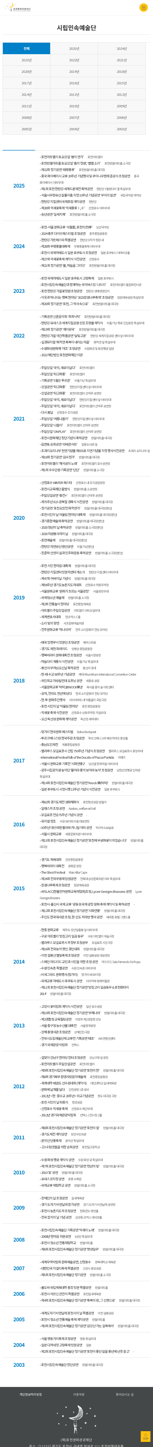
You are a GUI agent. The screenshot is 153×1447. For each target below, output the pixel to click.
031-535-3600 (81, 1428)
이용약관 (78, 1371)
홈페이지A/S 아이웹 (76, 1442)
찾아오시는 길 (125, 1371)
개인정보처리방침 (30, 1371)
